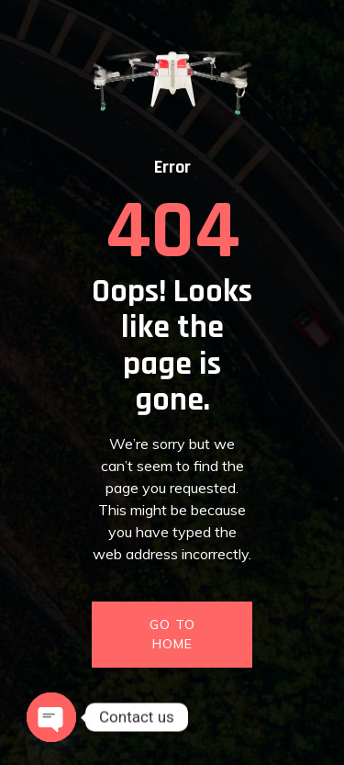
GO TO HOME (172, 634)
